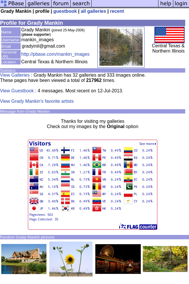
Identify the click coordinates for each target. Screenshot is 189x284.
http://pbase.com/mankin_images (55, 54)
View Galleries (15, 75)
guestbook (65, 11)
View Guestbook (17, 90)
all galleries (93, 11)
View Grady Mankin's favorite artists (37, 101)
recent (117, 11)
